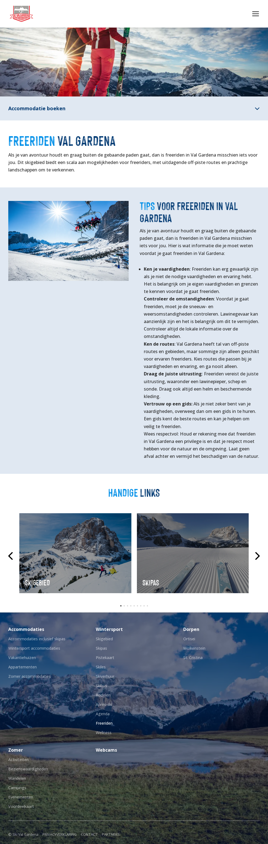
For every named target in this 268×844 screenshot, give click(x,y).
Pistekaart (105, 657)
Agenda (103, 713)
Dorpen (191, 629)
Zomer (15, 750)
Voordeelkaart (21, 806)
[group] (75, 553)
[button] (120, 605)
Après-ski (104, 704)
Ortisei (189, 638)
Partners (111, 834)
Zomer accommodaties (29, 676)
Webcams (106, 750)
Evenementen (20, 797)
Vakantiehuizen (22, 657)
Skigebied (104, 638)
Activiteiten (18, 759)
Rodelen (103, 695)
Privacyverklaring (60, 834)
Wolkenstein (194, 648)
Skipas (101, 648)
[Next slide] (257, 556)
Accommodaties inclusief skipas (36, 638)
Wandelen (17, 778)
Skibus (101, 685)
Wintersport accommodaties (34, 648)
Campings (17, 787)
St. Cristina (193, 657)
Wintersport (109, 629)
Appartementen (22, 667)
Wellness (104, 732)
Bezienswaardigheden (28, 769)
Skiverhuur (105, 676)
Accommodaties (26, 629)
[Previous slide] (11, 556)
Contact (89, 834)
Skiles (101, 667)
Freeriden (104, 723)
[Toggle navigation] (255, 14)
